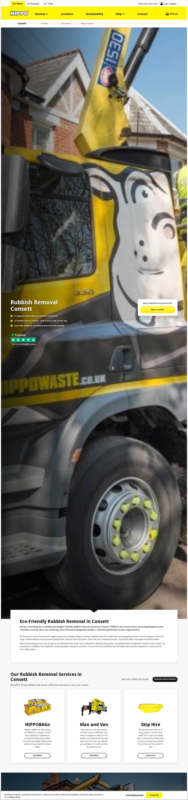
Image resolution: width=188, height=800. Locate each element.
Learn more (150, 755)
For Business (33, 3)
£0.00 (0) (174, 14)
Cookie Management (135, 795)
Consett (21, 23)
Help (119, 14)
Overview (44, 23)
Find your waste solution (165, 679)
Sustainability (94, 14)
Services (40, 14)
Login (170, 4)
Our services (66, 23)
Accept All (154, 795)
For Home (17, 3)
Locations (67, 14)
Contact (142, 14)
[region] (94, 795)
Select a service (157, 309)
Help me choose (87, 23)
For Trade (48, 3)
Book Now (37, 755)
